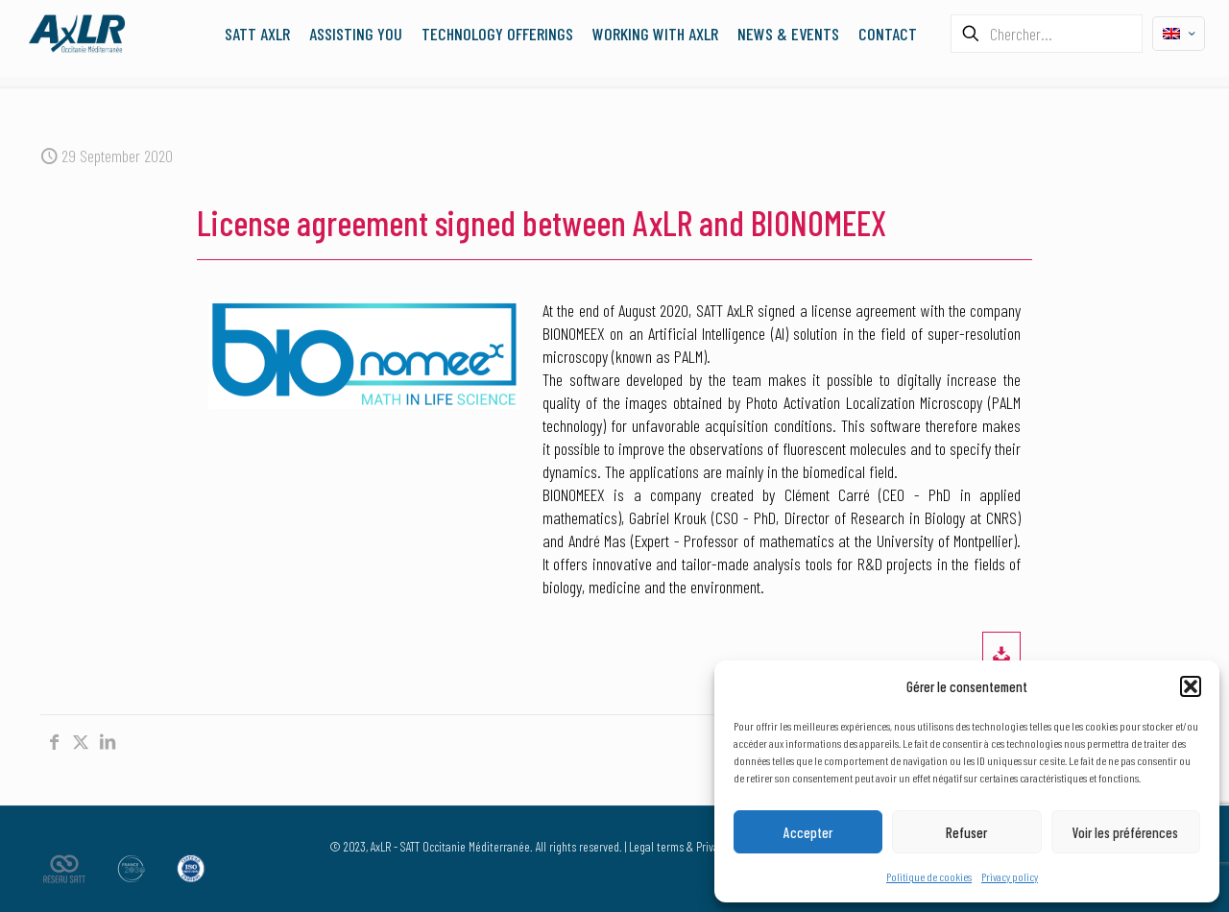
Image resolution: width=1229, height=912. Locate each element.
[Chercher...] (1047, 33)
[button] (1190, 686)
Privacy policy (1009, 876)
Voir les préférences (1125, 832)
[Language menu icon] (1178, 33)
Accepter (807, 832)
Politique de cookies (929, 876)
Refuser (966, 832)
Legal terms (656, 846)
